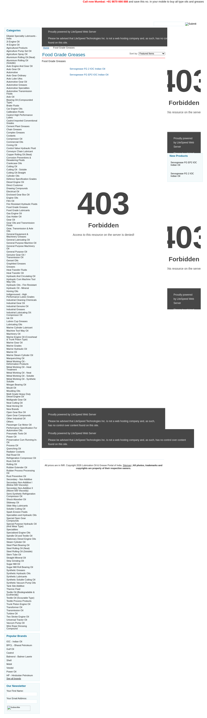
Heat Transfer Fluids (16, 270)
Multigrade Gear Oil (16, 399)
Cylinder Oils (12, 176)
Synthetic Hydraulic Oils (18, 573)
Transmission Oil (14, 610)
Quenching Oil (13, 448)
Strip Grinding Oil (15, 561)
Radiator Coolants (15, 451)
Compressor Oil (14, 139)
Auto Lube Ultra (14, 78)
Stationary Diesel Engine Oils (21, 539)
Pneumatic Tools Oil (16, 433)
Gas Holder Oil (13, 216)
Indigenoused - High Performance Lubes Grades (20, 295)
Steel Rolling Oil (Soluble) (19, 551)
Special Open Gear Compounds (16, 519)
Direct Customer (14, 185)
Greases (10, 266)
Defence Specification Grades (21, 179)
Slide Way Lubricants (17, 505)
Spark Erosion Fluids (16, 512)
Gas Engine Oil (14, 213)
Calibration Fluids (15, 112)
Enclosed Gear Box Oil (17, 194)
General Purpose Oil (16, 251)
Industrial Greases (15, 309)
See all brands (13, 678)
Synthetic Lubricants (16, 576)
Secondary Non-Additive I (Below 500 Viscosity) (19, 483)
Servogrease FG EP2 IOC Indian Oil (89, 74)
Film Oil (10, 201)
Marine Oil (11, 352)
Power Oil (11, 436)
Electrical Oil (12, 191)
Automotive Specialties (17, 88)
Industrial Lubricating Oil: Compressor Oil (19, 313)
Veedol (9, 668)
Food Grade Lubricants (18, 210)
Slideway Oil (12, 502)
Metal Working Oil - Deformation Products (17, 362)
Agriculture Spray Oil (16, 54)
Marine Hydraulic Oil (16, 349)
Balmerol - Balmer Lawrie (19, 656)
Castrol (10, 653)
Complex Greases (15, 132)
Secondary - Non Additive (19, 479)
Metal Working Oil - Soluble (20, 376)
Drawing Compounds (17, 188)
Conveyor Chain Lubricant (19, 151)
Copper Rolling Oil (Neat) (19, 154)
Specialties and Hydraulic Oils (21, 515)
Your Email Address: (16, 698)
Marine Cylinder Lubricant (19, 327)
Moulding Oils (13, 391)
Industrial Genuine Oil (17, 306)
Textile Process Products (18, 601)
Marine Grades (14, 345)
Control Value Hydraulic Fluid (21, 148)
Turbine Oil (12, 613)
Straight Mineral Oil (16, 557)
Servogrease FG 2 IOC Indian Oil (87, 69)
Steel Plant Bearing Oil (17, 545)
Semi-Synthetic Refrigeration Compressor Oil (20, 494)
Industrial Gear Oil (15, 303)
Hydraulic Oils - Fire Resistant (21, 285)
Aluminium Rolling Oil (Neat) (20, 57)
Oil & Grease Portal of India (80, 12)
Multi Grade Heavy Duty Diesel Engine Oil (18, 395)
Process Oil (12, 445)
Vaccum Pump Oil (15, 623)
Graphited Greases (16, 263)
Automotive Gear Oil (16, 81)
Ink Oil (9, 318)
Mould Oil (11, 387)
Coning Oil (11, 145)
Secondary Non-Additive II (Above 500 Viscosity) (19, 489)
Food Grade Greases (17, 207)
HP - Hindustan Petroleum (19, 675)
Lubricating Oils (14, 324)
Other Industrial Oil (16, 418)
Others (9, 421)
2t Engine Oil (12, 41)
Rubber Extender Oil (16, 467)
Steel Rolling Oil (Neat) (18, 548)
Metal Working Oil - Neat (18, 372)
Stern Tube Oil (13, 554)
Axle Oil (10, 97)
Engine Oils (12, 197)
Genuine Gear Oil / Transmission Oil (16, 256)
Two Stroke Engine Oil (17, 616)
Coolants (10, 135)
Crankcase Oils (14, 163)
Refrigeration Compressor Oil (21, 458)
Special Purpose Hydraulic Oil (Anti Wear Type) (21, 525)
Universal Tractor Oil (16, 620)
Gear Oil (10, 219)
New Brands (12, 409)
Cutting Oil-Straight (16, 172)
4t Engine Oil (12, 44)
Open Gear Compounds (18, 415)
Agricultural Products (16, 48)
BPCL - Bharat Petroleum (19, 645)
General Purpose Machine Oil (21, 243)
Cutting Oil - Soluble (16, 169)
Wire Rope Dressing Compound (16, 627)
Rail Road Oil (13, 455)
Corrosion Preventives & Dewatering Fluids (18, 158)
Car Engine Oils (14, 108)
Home (46, 47)
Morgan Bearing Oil (16, 384)
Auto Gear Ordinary (16, 75)
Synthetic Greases (15, 570)
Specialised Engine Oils (18, 532)
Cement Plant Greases (17, 126)
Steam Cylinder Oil (16, 542)
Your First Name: (14, 691)
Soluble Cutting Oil (15, 509)
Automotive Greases (16, 85)
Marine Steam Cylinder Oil (19, 355)
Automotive (12, 72)
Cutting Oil (11, 166)
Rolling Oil (11, 464)
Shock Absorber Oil (16, 499)
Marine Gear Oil (14, 342)
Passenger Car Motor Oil (19, 424)
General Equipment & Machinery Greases (17, 235)
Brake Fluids (12, 105)
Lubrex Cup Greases (16, 321)
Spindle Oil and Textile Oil (19, 535)
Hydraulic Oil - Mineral (17, 288)
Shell (9, 660)
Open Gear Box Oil (16, 412)
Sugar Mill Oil (13, 564)
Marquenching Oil (15, 358)
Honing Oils (12, 291)
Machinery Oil (13, 334)
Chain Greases (14, 129)
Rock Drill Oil (13, 461)
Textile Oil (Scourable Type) (20, 598)
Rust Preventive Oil (16, 476)
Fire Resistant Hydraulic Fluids (21, 204)
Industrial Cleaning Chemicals (21, 300)
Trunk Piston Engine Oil (18, 604)
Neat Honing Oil (14, 406)
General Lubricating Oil (18, 239)
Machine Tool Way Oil (17, 330)
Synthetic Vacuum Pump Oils (21, 583)
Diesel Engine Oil (15, 182)
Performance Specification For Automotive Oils (21, 429)
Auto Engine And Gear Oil (19, 66)
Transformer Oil (14, 607)
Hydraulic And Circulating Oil (20, 276)
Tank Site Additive (15, 586)
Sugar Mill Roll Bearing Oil (19, 567)
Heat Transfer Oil (15, 273)
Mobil (9, 664)
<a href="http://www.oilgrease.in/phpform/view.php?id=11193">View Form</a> (103, 256)
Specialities (12, 529)
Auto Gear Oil (13, 69)
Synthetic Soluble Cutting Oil (20, 579)
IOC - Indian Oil (14, 641)
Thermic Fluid (13, 589)
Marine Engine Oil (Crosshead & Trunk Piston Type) (21, 338)
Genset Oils (12, 260)
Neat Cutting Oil (14, 403)
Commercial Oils (14, 142)
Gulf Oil (10, 649)
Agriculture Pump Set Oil (18, 51)
